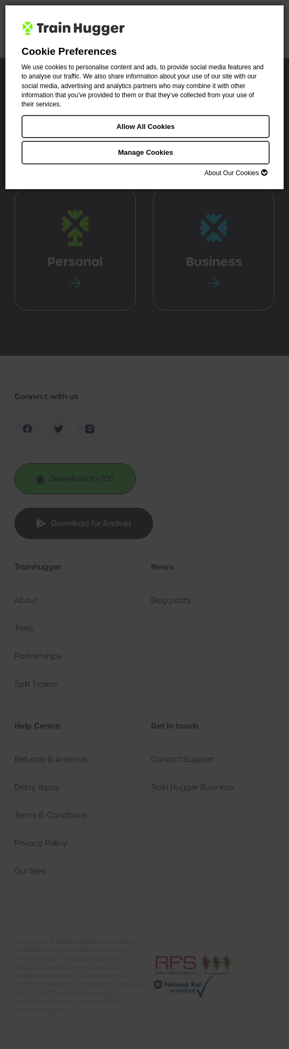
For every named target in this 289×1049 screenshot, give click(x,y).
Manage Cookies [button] (146, 152)
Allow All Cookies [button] (146, 127)
